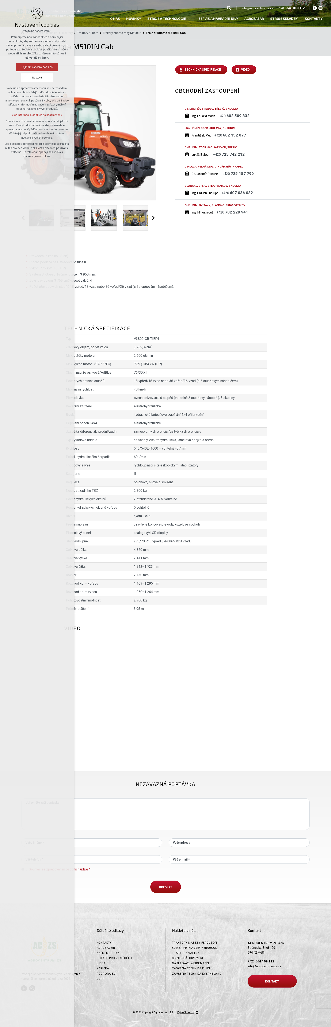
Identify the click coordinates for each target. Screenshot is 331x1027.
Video (245, 69)
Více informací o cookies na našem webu (37, 114)
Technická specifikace (202, 69)
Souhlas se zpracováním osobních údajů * (59, 869)
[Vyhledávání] (229, 7)
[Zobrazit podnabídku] (189, 19)
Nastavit (37, 77)
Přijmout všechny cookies (37, 67)
